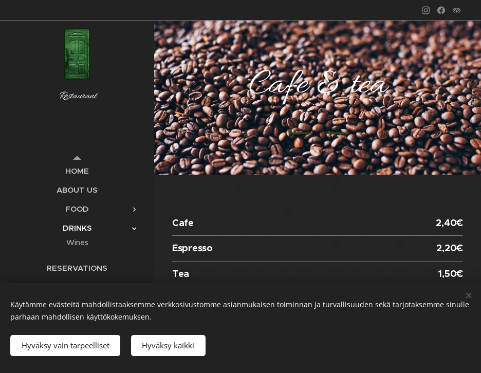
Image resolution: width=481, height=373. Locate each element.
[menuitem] (77, 171)
